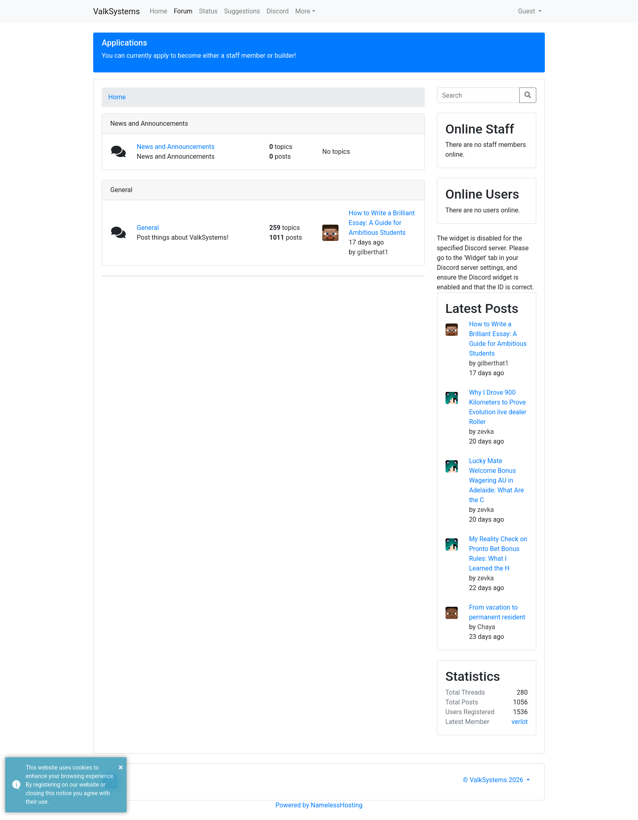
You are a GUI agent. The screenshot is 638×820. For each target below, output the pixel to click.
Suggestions (242, 11)
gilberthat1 (373, 252)
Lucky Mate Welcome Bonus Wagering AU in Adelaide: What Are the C (496, 480)
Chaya (486, 627)
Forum (183, 11)
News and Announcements (175, 147)
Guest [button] (527, 11)
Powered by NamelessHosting (319, 805)
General (148, 228)
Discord (277, 11)
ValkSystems (116, 11)
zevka (485, 431)
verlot (519, 722)
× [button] (120, 767)
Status (208, 11)
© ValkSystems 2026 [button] (494, 780)
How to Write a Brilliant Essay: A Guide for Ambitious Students (382, 222)
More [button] (302, 11)
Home (158, 11)
